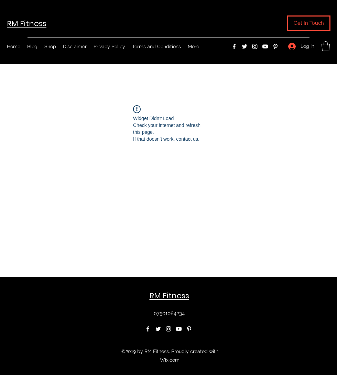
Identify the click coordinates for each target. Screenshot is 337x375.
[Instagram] (254, 46)
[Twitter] (244, 46)
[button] (308, 23)
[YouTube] (265, 46)
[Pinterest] (275, 46)
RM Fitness (26, 23)
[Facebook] (234, 46)
